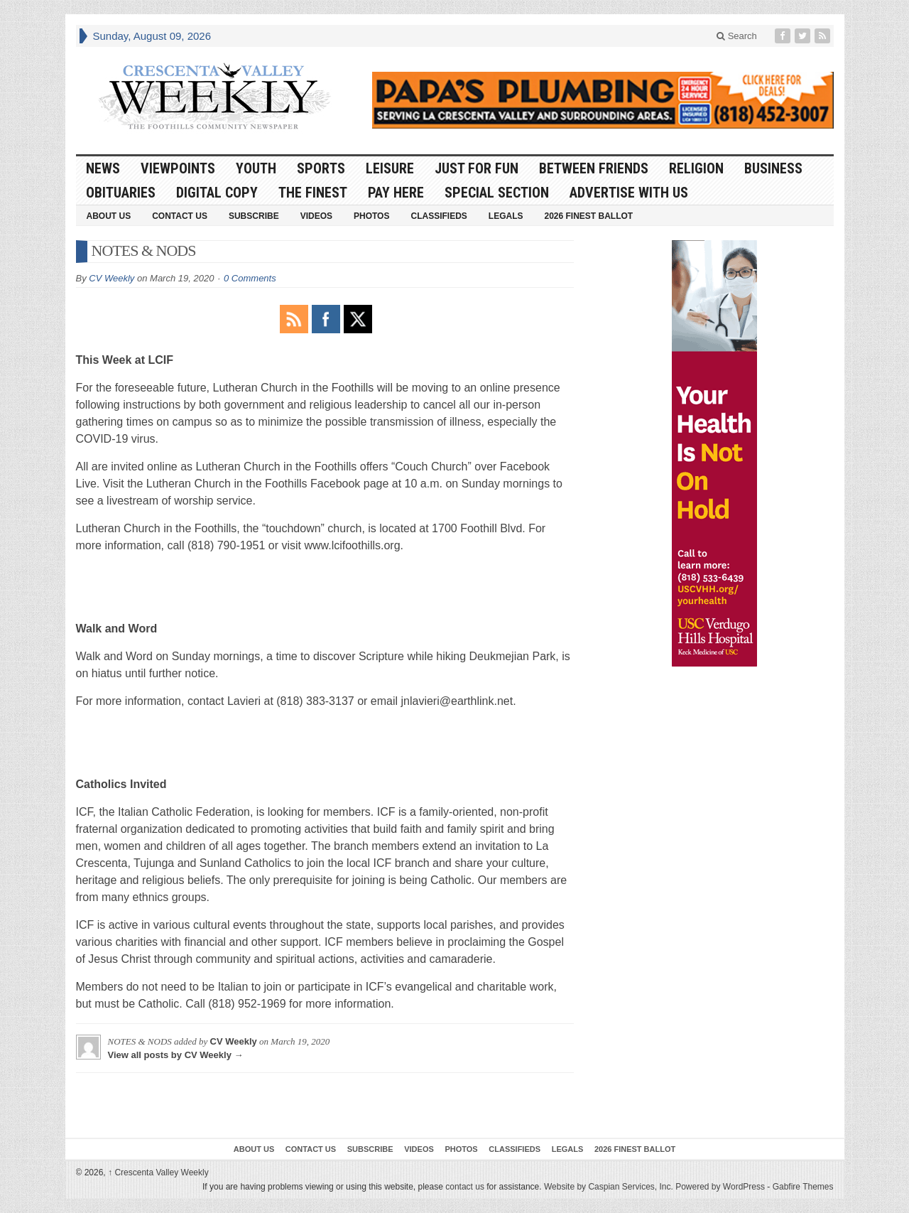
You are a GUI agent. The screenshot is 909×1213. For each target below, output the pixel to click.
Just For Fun (476, 168)
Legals (506, 216)
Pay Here (396, 192)
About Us (109, 216)
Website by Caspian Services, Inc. (608, 1187)
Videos (316, 216)
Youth (256, 168)
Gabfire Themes (803, 1187)
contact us (464, 1187)
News (103, 168)
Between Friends (593, 168)
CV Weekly (111, 278)
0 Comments (250, 278)
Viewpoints (178, 168)
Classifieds (438, 216)
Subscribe (254, 216)
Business (773, 168)
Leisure (390, 168)
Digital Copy (217, 192)
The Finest (312, 192)
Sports (321, 168)
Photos (371, 216)
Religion (696, 168)
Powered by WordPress (720, 1187)
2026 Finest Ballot (588, 216)
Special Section (497, 192)
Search (737, 36)
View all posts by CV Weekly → (176, 1055)
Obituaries (121, 192)
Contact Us (179, 216)
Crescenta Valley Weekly (158, 1172)
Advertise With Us (629, 192)
